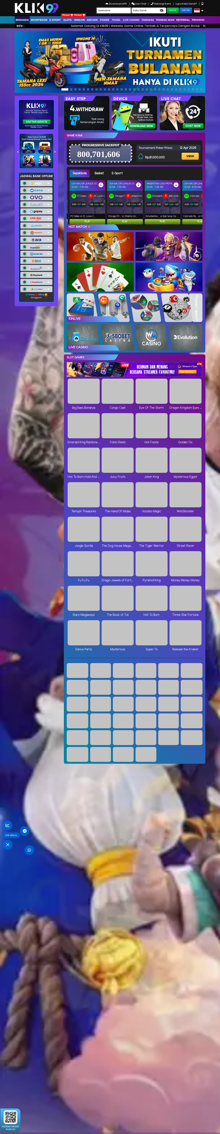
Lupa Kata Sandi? (187, 4)
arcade (92, 19)
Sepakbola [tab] (80, 173)
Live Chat (139, 4)
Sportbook (39, 19)
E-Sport (55, 19)
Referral (183, 19)
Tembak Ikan (165, 19)
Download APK (116, 4)
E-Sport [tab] (117, 173)
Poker (104, 19)
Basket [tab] (99, 173)
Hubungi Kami (161, 4)
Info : (20, 26)
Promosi (198, 19)
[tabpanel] (136, 202)
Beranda (22, 19)
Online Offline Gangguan (36, 296)
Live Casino (131, 19)
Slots (67, 19)
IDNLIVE (79, 19)
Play (87, 221)
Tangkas (147, 19)
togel (116, 19)
